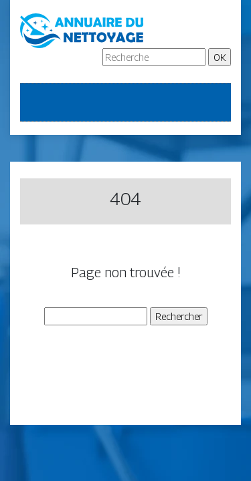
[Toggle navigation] (39, 102)
